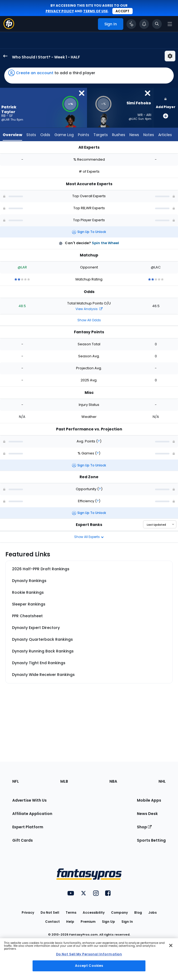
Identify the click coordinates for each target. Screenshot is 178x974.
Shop (144, 827)
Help (70, 921)
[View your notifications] (144, 24)
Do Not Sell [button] (50, 912)
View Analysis (89, 309)
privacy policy (60, 11)
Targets (100, 134)
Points (83, 134)
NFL (15, 781)
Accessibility (94, 912)
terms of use (95, 11)
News (134, 134)
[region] (89, 956)
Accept (122, 11)
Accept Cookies (89, 965)
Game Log (64, 134)
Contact (52, 921)
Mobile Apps (149, 800)
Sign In (127, 921)
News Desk (147, 813)
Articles (165, 134)
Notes (148, 134)
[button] (89, 76)
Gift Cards (22, 840)
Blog (138, 912)
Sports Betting (151, 840)
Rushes (118, 134)
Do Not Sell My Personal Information (89, 954)
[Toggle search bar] (157, 24)
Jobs (152, 912)
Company (119, 912)
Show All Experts (89, 536)
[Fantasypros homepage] (8, 27)
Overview (12, 134)
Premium (88, 921)
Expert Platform (27, 827)
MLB (64, 781)
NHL (162, 781)
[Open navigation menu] (170, 24)
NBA (113, 781)
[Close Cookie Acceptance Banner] (170, 945)
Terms (71, 912)
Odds (45, 134)
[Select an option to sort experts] (159, 524)
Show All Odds (89, 320)
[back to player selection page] (3, 56)
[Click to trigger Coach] (131, 24)
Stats (31, 134)
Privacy (28, 912)
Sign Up (108, 921)
